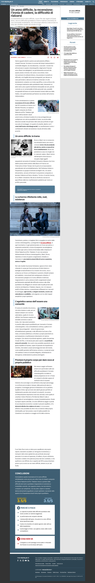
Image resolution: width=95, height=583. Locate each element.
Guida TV (88, 1)
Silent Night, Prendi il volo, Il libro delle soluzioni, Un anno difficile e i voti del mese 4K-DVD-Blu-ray (75, 30)
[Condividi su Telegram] (57, 57)
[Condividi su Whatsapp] (54, 57)
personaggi (64, 1)
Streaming (79, 1)
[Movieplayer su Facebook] (18, 562)
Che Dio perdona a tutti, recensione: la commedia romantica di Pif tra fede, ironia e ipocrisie (70, 48)
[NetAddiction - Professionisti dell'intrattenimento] (47, 571)
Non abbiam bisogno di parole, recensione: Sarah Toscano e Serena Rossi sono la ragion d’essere (71, 68)
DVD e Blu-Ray (85, 4)
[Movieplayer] (23, 559)
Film (40, 1)
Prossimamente (76, 4)
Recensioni (48, 4)
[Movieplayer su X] (20, 562)
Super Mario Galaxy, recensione (12, 4)
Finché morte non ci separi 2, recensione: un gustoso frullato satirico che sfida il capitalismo (71, 61)
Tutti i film (61, 4)
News (43, 4)
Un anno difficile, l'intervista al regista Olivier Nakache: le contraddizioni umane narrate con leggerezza (75, 36)
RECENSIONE (14, 57)
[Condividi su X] (51, 57)
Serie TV (46, 1)
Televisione (54, 1)
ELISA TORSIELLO (22, 57)
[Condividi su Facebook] (48, 57)
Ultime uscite (69, 4)
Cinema (72, 1)
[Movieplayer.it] (7, 1)
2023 (72, 12)
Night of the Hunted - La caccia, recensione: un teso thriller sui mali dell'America (70, 74)
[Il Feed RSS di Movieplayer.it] (28, 562)
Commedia (76, 12)
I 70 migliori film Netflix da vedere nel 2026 (70, 54)
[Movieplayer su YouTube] (25, 562)
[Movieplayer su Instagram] (23, 562)
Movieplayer (13, 6)
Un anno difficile (46, 244)
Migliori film (55, 4)
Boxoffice (92, 4)
